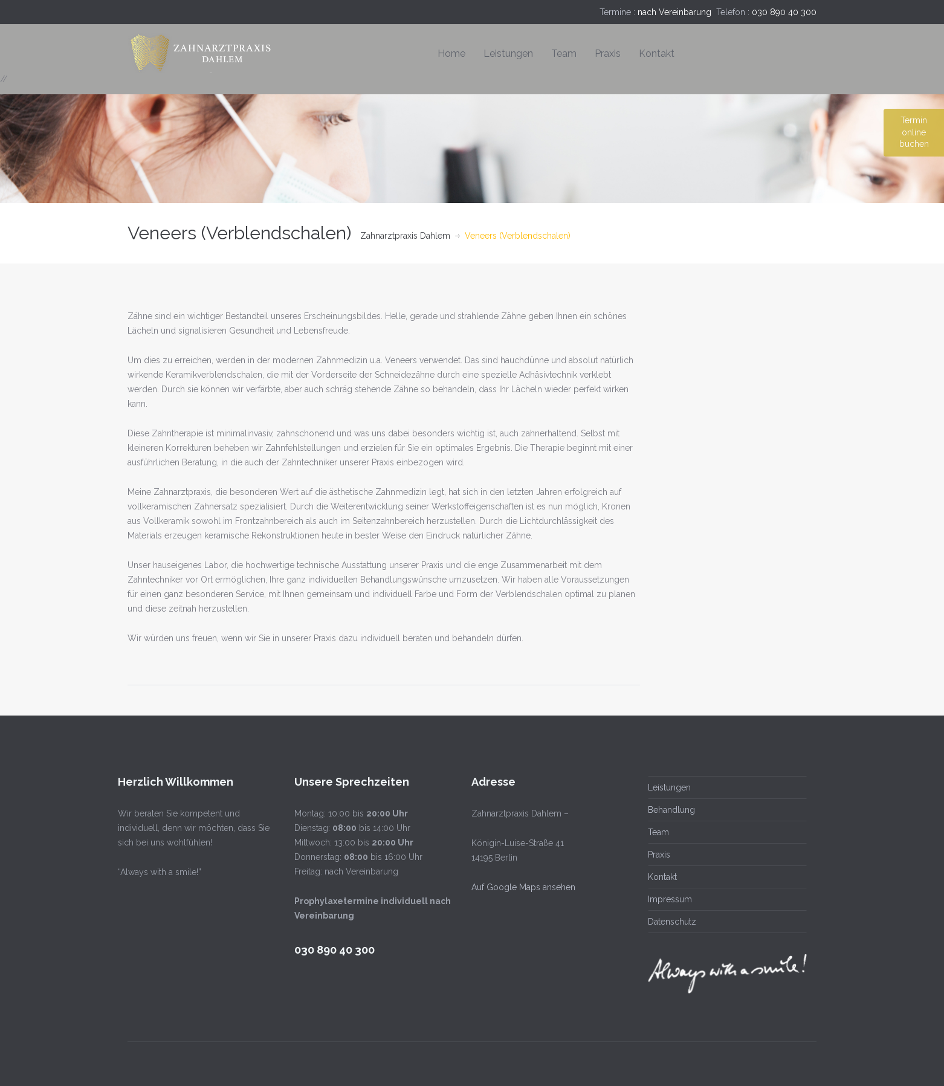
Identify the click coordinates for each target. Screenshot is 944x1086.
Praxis (608, 53)
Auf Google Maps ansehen (522, 887)
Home (451, 53)
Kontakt (656, 53)
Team (564, 53)
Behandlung (670, 810)
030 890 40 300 (784, 12)
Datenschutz (671, 921)
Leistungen (508, 53)
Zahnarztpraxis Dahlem (405, 236)
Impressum (669, 899)
